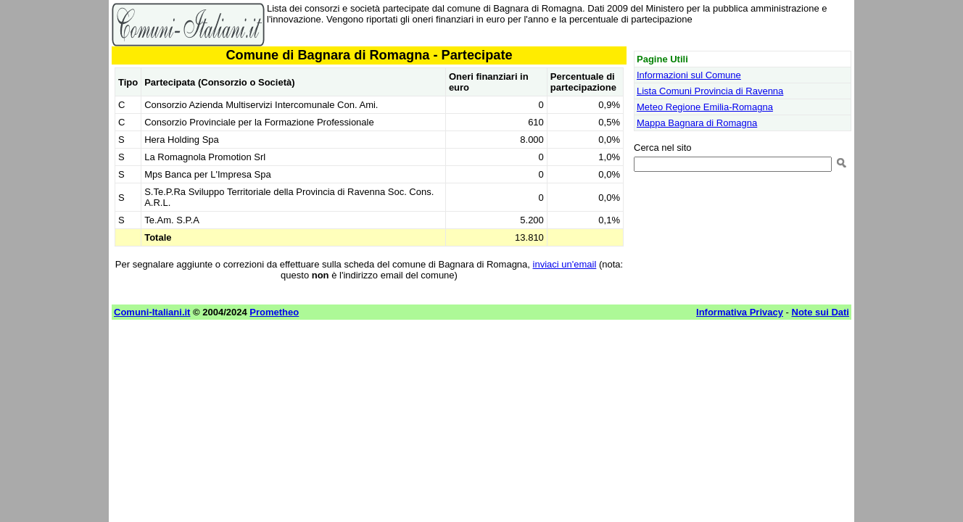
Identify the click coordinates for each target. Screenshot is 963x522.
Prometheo (274, 312)
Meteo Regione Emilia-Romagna (705, 107)
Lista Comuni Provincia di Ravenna (710, 91)
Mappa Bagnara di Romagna (697, 122)
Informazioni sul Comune (689, 75)
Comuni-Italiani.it (152, 312)
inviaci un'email (565, 264)
